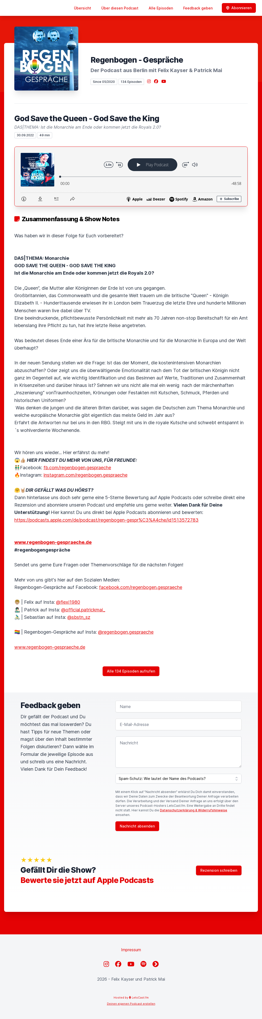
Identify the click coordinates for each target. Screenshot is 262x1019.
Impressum (131, 949)
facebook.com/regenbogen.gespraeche (140, 587)
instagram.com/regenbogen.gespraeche (85, 475)
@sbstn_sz (78, 617)
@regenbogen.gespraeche (126, 632)
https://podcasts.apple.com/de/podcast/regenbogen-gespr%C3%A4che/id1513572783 (106, 520)
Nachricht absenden (137, 826)
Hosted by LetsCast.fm (131, 997)
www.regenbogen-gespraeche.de (49, 647)
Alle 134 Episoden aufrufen (131, 671)
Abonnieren (239, 8)
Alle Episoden (161, 8)
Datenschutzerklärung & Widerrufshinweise (193, 810)
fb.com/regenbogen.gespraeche (77, 467)
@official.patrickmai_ (83, 609)
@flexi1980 (68, 602)
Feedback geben (198, 8)
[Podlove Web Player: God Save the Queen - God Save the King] (131, 176)
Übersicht (82, 8)
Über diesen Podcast (119, 8)
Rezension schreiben (218, 870)
